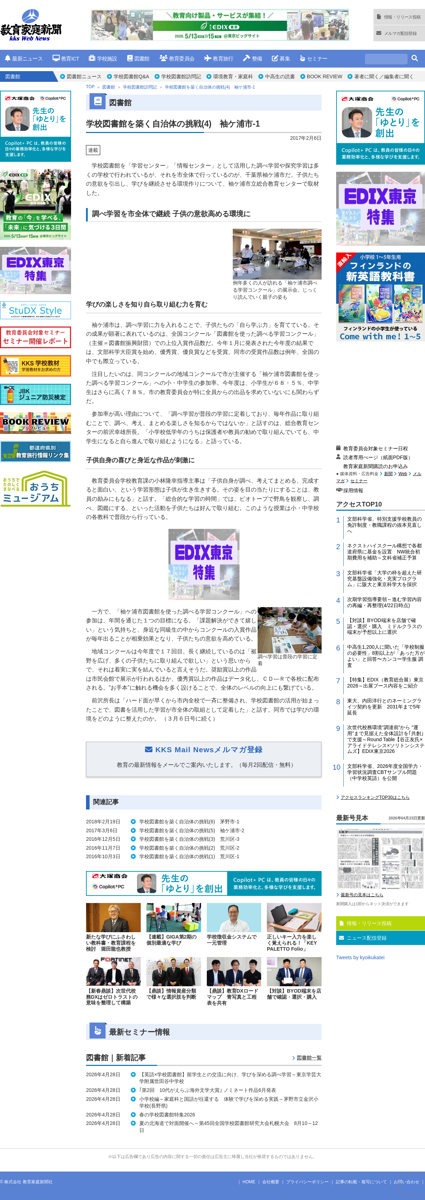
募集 (281, 58)
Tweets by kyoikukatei (360, 957)
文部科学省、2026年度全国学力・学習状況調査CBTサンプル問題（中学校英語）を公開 (385, 772)
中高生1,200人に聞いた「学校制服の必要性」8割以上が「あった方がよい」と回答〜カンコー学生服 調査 (386, 656)
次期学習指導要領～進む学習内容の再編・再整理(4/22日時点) (384, 602)
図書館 (138, 58)
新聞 (388, 473)
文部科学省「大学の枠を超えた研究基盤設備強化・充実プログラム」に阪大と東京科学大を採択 (384, 579)
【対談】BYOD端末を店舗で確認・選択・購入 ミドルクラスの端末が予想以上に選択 (384, 626)
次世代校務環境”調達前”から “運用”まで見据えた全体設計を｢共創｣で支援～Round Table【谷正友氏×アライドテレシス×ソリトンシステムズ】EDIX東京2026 (386, 739)
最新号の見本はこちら (362, 894)
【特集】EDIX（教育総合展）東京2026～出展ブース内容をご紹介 (385, 683)
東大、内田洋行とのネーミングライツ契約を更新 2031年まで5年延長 (384, 707)
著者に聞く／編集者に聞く (384, 76)
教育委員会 (177, 58)
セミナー (313, 58)
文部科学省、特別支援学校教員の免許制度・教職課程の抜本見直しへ (384, 525)
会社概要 (270, 1181)
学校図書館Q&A (131, 76)
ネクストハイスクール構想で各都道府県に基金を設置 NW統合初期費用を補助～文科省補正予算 (384, 552)
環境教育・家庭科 (233, 76)
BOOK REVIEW (325, 76)
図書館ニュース (84, 76)
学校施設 (103, 58)
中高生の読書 (280, 76)
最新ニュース (24, 58)
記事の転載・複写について (361, 1181)
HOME (249, 1181)
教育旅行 (218, 58)
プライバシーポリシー (307, 1181)
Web (402, 473)
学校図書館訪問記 (181, 76)
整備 (252, 58)
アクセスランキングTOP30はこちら (375, 797)
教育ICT (66, 58)
